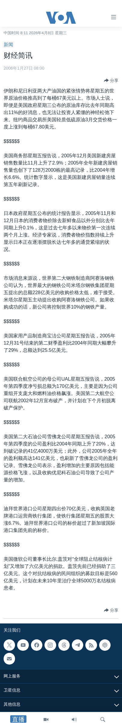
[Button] (111, 80)
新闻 (8, 44)
